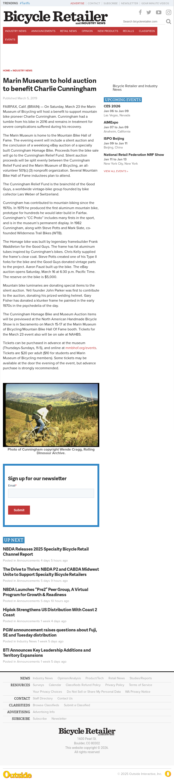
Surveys (38, 685)
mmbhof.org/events (81, 348)
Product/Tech (95, 678)
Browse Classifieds (46, 705)
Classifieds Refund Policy (83, 685)
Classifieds (147, 31)
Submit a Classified (77, 705)
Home (6, 70)
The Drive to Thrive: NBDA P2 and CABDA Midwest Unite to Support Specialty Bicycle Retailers (51, 571)
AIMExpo (111, 122)
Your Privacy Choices (47, 692)
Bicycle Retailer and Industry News (135, 88)
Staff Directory (43, 698)
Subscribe (111, 3)
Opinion (87, 31)
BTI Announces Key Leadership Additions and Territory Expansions (47, 652)
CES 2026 (112, 106)
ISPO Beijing (114, 138)
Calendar (55, 685)
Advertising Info (44, 712)
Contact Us (65, 698)
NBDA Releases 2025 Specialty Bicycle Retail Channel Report (46, 551)
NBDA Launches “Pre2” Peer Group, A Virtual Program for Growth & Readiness (45, 591)
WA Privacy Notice (137, 692)
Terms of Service (140, 685)
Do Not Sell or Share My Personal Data (94, 692)
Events (10, 39)
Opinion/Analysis (69, 678)
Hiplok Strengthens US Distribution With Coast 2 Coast (50, 612)
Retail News (68, 31)
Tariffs (26, 3)
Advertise (77, 3)
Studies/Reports (141, 678)
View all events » (116, 171)
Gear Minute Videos (155, 3)
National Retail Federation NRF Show (134, 155)
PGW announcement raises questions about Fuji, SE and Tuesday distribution (50, 632)
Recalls (128, 31)
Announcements (43, 31)
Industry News (15, 31)
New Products (108, 31)
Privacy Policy (114, 685)
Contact (94, 3)
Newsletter (129, 3)
